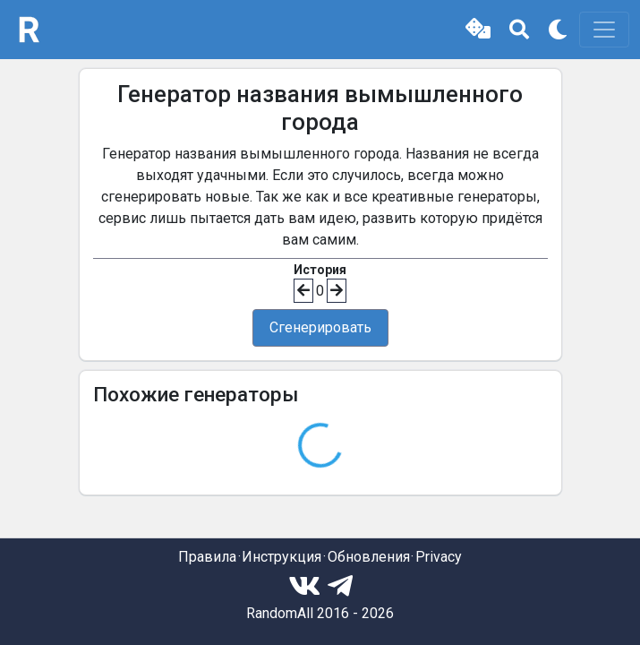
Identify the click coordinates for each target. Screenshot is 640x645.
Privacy (438, 556)
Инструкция (281, 556)
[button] (478, 29)
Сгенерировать (320, 327)
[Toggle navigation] (604, 29)
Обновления (369, 556)
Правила (207, 556)
